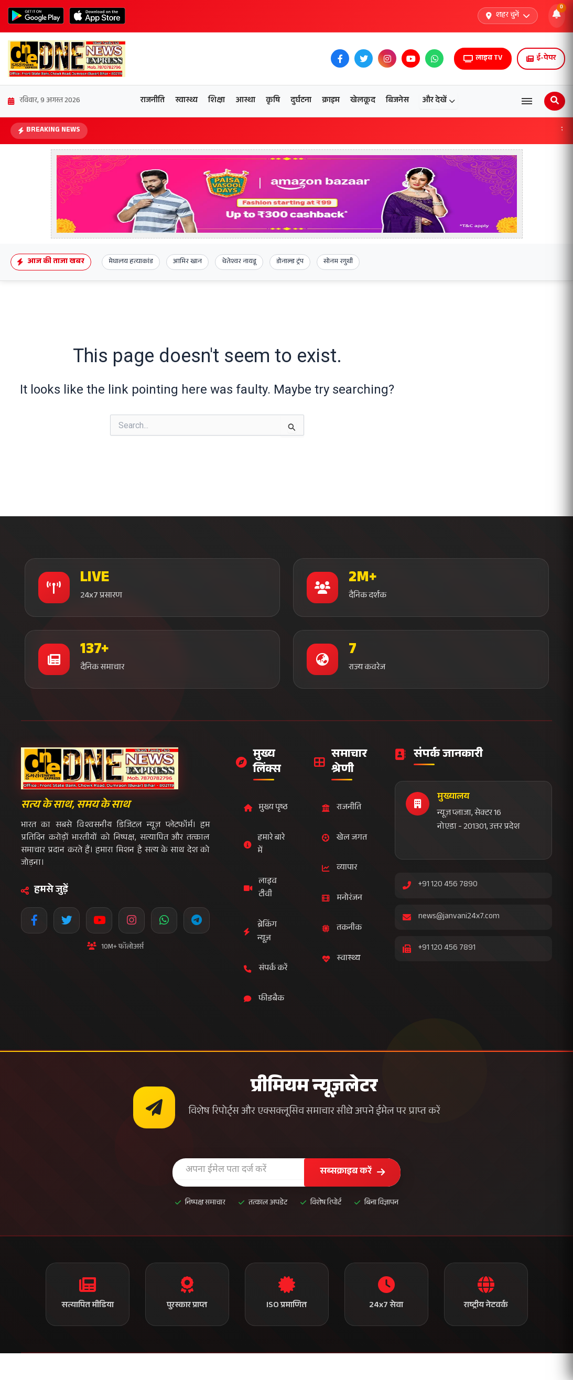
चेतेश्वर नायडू (239, 262)
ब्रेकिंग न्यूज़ (260, 932)
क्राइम (331, 100)
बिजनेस (397, 100)
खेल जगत (344, 838)
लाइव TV (482, 58)
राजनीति (152, 100)
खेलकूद (362, 100)
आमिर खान (187, 262)
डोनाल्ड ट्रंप (290, 262)
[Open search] (554, 101)
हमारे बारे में (264, 845)
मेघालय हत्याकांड (131, 262)
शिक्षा (216, 100)
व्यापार (339, 868)
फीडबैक (264, 999)
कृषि (273, 100)
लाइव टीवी (260, 889)
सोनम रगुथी (338, 262)
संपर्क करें (265, 969)
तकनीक (342, 928)
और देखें (438, 100)
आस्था (245, 100)
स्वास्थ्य (186, 100)
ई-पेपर (541, 58)
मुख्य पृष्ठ (266, 808)
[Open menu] (526, 101)
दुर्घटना (300, 100)
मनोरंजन (342, 899)
